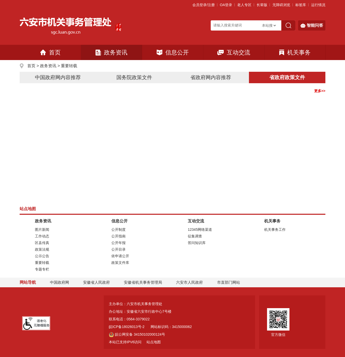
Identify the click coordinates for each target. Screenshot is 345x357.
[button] (262, 5)
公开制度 (118, 229)
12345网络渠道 (200, 229)
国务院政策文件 (134, 77)
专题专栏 (42, 269)
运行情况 (318, 5)
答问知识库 (197, 243)
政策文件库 (120, 263)
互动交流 (233, 52)
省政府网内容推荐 (210, 77)
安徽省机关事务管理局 (143, 282)
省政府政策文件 (287, 77)
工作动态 (42, 236)
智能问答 (311, 25)
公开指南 (118, 236)
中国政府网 (59, 282)
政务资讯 (111, 52)
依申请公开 (120, 256)
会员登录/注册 (203, 5)
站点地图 (154, 342)
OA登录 (226, 5)
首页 (50, 52)
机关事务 (295, 52)
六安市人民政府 (189, 282)
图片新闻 (42, 229)
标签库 (300, 5)
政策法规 (42, 249)
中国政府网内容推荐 (58, 77)
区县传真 (42, 243)
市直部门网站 (231, 282)
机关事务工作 (275, 229)
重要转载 (69, 66)
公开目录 (118, 249)
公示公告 (42, 256)
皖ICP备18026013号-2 (126, 327)
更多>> (319, 91)
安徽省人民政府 (96, 282)
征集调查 (195, 236)
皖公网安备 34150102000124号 (137, 334)
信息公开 (173, 52)
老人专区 (244, 5)
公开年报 (118, 243)
